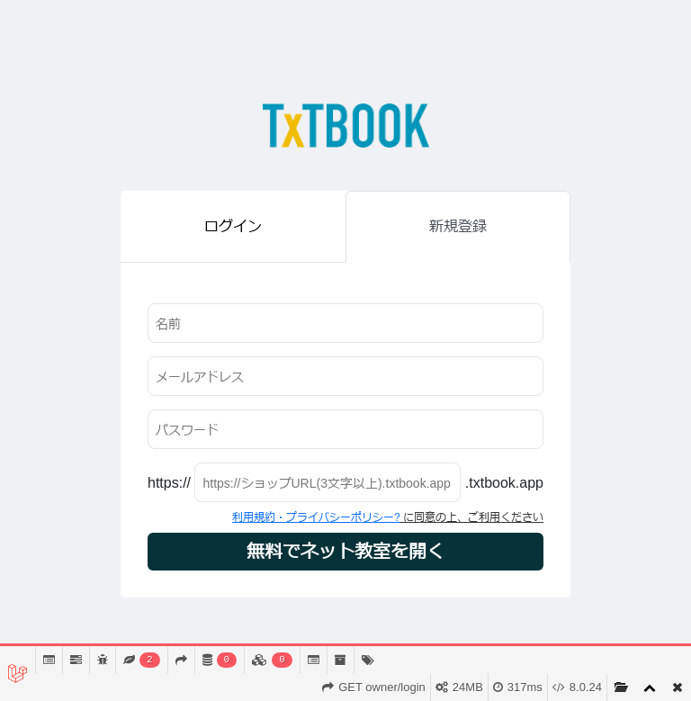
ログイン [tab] (233, 226)
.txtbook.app (504, 482)
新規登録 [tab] (458, 226)
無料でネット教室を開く (345, 552)
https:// (169, 482)
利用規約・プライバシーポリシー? (316, 517)
